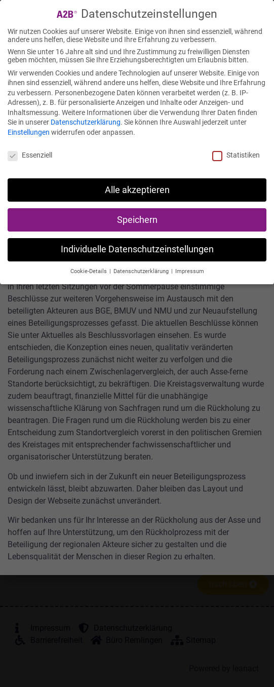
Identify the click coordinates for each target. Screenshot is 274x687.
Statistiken (236, 155)
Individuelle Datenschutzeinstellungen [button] (137, 249)
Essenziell (30, 155)
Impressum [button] (189, 271)
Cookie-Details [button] (89, 271)
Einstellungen (29, 132)
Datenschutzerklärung (86, 122)
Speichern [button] (137, 220)
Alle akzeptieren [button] (137, 190)
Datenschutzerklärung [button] (141, 271)
